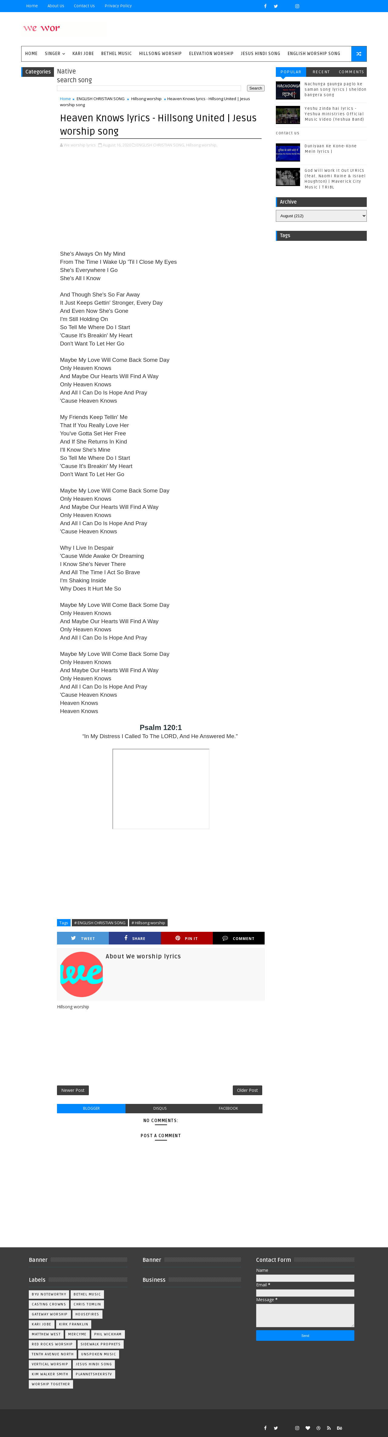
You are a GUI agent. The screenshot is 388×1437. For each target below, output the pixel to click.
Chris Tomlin (87, 1304)
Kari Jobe (83, 53)
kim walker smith (50, 1374)
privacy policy (118, 5)
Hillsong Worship (160, 53)
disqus (159, 1108)
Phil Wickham (108, 1334)
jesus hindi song (94, 1364)
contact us (287, 133)
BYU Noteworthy (49, 1294)
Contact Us (84, 5)
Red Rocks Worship (52, 1344)
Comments (351, 71)
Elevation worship (211, 53)
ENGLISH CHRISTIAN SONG (101, 98)
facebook (228, 1108)
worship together (51, 1384)
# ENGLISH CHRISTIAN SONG (99, 922)
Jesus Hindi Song (260, 53)
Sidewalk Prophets (101, 1344)
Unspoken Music (98, 1354)
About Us (56, 5)
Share (135, 938)
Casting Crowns (49, 1304)
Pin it (187, 938)
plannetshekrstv (94, 1374)
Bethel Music (116, 53)
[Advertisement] (161, 199)
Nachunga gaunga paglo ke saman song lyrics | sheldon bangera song (336, 89)
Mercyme (77, 1334)
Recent (321, 71)
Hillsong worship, (201, 145)
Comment (238, 938)
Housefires (87, 1314)
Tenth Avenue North (53, 1354)
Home (32, 5)
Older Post (247, 1090)
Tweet (83, 938)
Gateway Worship (50, 1314)
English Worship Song (314, 53)
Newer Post (73, 1090)
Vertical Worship (50, 1364)
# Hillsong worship (148, 922)
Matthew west (46, 1334)
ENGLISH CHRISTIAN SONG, (160, 145)
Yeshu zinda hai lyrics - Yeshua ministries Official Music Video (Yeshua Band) (334, 114)
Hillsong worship (146, 98)
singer (53, 53)
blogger (91, 1108)
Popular (291, 71)
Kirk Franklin (74, 1324)
